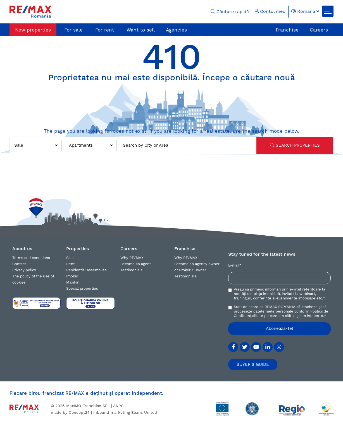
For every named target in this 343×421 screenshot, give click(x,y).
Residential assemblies (86, 270)
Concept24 (79, 412)
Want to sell (141, 30)
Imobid (72, 276)
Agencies (176, 30)
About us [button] (22, 248)
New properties (33, 30)
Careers (319, 30)
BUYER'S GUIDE (253, 364)
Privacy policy (24, 270)
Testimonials (131, 270)
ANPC (118, 405)
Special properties (82, 288)
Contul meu (270, 11)
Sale (70, 258)
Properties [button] (77, 248)
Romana (305, 11)
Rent (70, 264)
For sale (73, 30)
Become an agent (135, 264)
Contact (19, 264)
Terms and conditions (31, 258)
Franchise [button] (184, 248)
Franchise (287, 30)
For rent (104, 30)
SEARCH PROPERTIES (295, 145)
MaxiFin (72, 282)
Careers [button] (128, 248)
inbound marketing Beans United (125, 412)
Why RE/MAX (132, 258)
